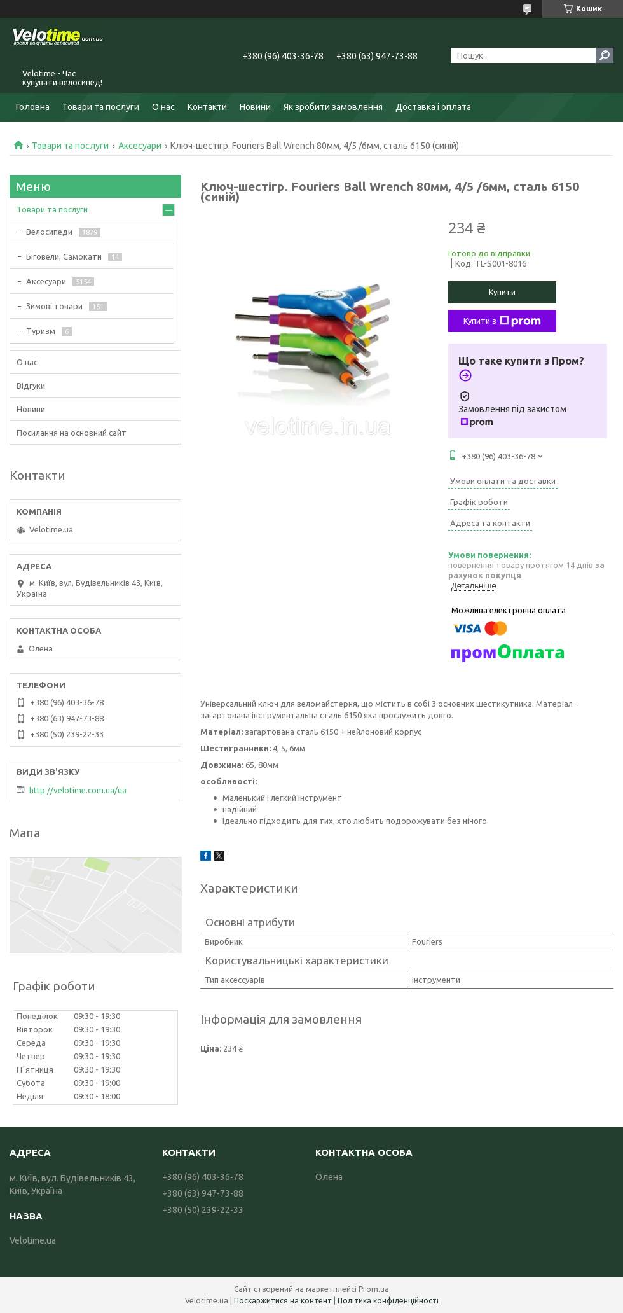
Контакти (207, 107)
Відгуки (31, 385)
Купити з (502, 321)
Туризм (40, 330)
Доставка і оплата (433, 107)
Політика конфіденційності (388, 1300)
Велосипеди (49, 231)
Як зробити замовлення (333, 107)
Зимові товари (54, 306)
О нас (163, 107)
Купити (502, 292)
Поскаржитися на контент (283, 1300)
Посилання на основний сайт (72, 432)
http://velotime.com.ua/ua (78, 790)
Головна (33, 107)
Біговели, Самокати (64, 256)
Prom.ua (374, 1289)
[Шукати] (604, 55)
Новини (255, 107)
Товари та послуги (100, 107)
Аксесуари (139, 146)
